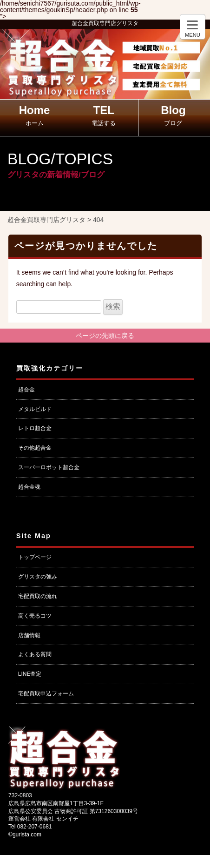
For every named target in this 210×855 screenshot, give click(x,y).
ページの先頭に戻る (105, 335)
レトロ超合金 (35, 428)
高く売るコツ (35, 616)
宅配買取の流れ (37, 596)
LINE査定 (30, 674)
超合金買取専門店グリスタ (105, 23)
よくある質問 (35, 654)
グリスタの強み (37, 576)
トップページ (35, 557)
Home (34, 115)
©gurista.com (24, 834)
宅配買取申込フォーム (46, 693)
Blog (173, 115)
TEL (104, 115)
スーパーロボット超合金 (48, 467)
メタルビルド (35, 409)
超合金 (26, 389)
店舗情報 (29, 635)
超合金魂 (29, 487)
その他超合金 (35, 447)
